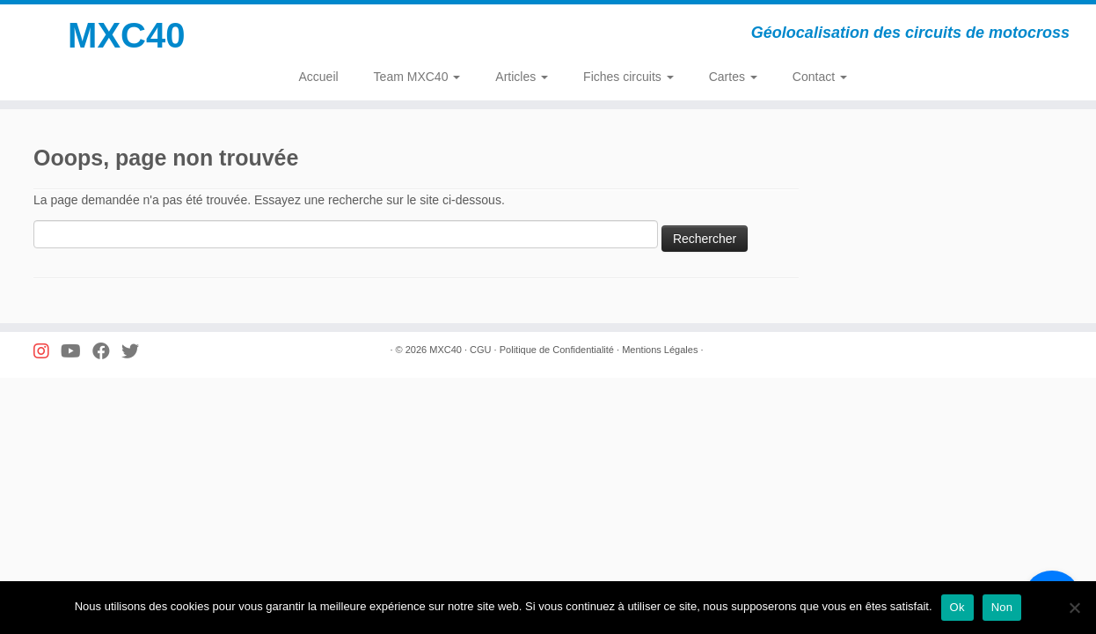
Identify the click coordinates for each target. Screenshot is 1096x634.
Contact (820, 77)
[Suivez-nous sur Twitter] (135, 352)
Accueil (318, 77)
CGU (480, 349)
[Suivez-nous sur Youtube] (76, 352)
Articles (521, 77)
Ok (957, 607)
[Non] (1074, 607)
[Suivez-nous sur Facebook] (106, 352)
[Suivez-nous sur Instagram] (47, 352)
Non (1002, 607)
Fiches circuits (628, 77)
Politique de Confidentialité (557, 349)
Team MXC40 (417, 77)
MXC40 (126, 35)
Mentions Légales (660, 349)
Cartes (733, 77)
